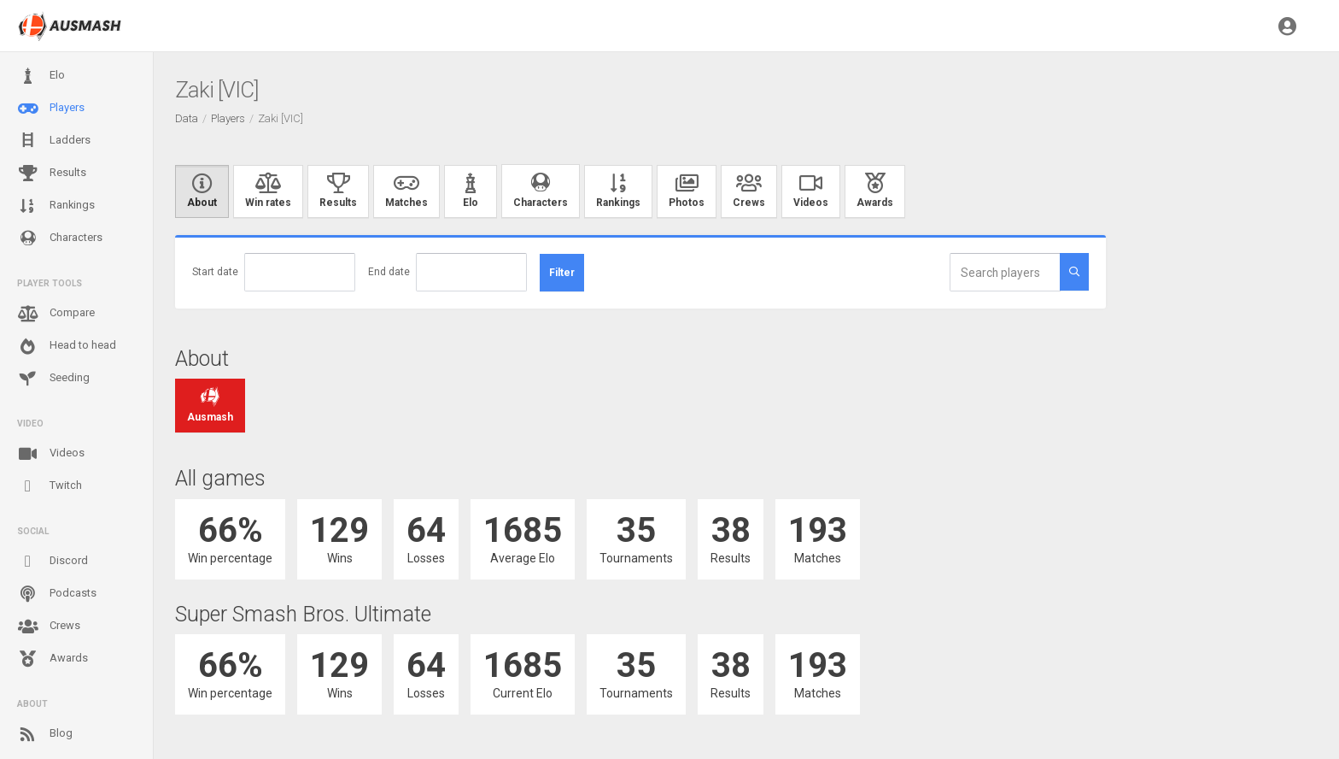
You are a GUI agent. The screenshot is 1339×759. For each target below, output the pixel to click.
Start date (215, 272)
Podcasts (56, 594)
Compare (56, 313)
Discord (52, 561)
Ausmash (210, 405)
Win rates (268, 191)
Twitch (49, 486)
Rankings (56, 206)
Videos (51, 454)
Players (51, 108)
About (202, 191)
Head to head (66, 346)
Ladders (54, 140)
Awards (52, 659)
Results (51, 173)
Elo (41, 76)
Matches (406, 191)
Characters (59, 238)
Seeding (53, 378)
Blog (45, 734)
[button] (1287, 25)
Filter (562, 273)
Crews (48, 626)
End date (389, 272)
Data (186, 118)
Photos (687, 191)
